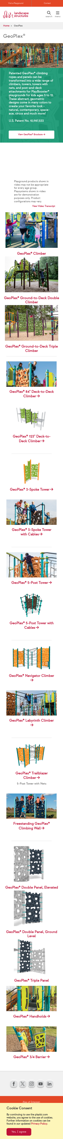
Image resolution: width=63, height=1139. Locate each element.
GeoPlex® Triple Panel (31, 980)
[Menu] (57, 14)
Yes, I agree (18, 1131)
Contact (47, 3)
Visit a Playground (15, 3)
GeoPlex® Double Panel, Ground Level (31, 934)
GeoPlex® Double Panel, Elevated (31, 887)
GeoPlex (18, 25)
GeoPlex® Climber (31, 254)
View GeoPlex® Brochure (30, 134)
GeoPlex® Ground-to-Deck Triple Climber (31, 348)
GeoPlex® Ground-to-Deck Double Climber (31, 300)
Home (6, 25)
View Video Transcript (43, 206)
